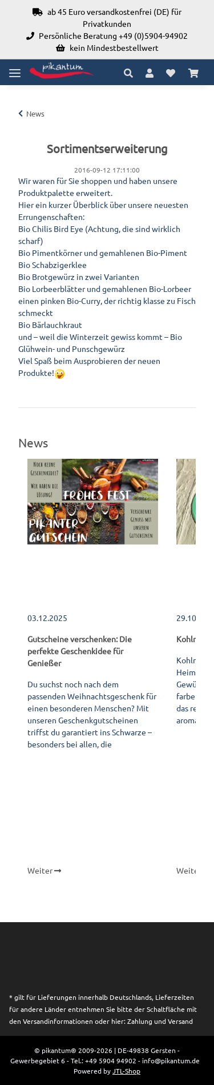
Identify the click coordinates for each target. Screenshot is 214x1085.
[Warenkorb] (193, 72)
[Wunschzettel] (170, 72)
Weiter (44, 870)
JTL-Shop (126, 1070)
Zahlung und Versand (160, 1021)
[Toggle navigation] (15, 68)
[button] (131, 72)
